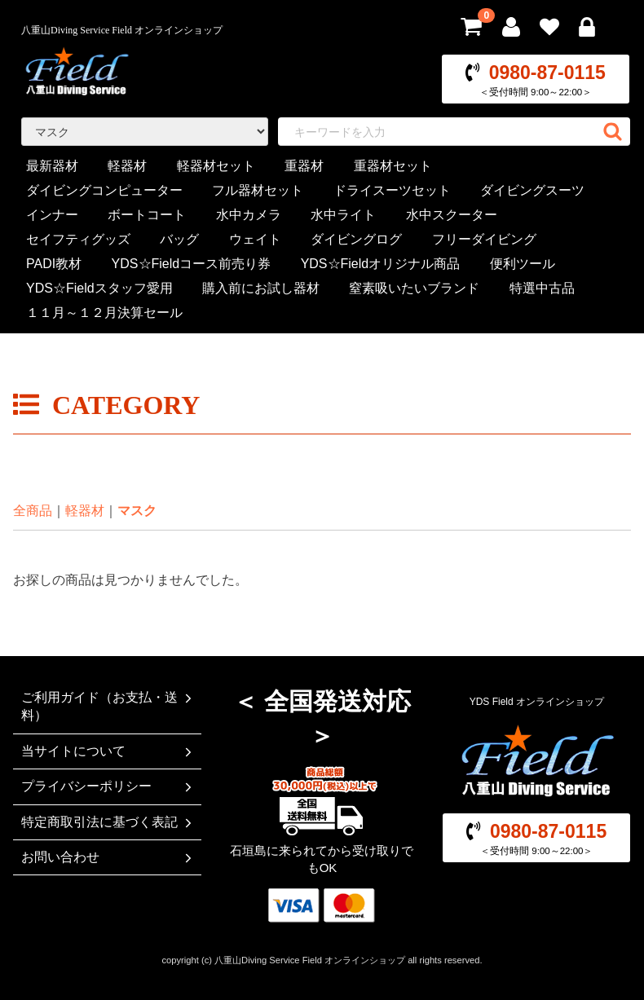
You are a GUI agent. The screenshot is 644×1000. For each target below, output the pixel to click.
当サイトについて (108, 751)
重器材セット (393, 166)
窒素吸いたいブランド (414, 288)
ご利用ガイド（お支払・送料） (108, 706)
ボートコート (147, 215)
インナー (52, 215)
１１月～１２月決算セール (104, 312)
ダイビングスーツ (532, 190)
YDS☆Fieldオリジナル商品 (381, 264)
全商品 (32, 511)
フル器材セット (257, 190)
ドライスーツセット (392, 190)
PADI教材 (54, 264)
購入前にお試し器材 (261, 288)
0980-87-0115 (547, 72)
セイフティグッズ (78, 239)
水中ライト (343, 215)
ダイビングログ (356, 239)
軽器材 (127, 166)
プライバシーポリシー (108, 786)
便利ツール (522, 264)
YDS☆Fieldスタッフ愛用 (99, 288)
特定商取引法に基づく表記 (108, 822)
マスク (137, 511)
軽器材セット (216, 166)
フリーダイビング (484, 239)
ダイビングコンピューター (104, 190)
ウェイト (255, 239)
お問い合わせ (108, 857)
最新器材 (52, 166)
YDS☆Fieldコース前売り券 (191, 264)
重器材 (304, 166)
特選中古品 (542, 288)
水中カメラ (248, 215)
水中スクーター (451, 215)
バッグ (179, 239)
